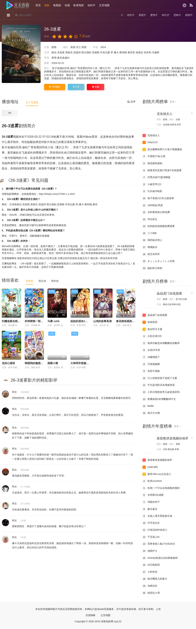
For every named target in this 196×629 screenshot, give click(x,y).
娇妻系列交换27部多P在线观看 (162, 170)
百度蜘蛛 (90, 615)
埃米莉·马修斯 (151, 52)
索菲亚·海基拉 (135, 52)
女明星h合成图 (153, 495)
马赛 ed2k (53, 321)
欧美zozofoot (152, 481)
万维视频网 (151, 364)
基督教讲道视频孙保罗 (172, 438)
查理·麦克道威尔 (61, 57)
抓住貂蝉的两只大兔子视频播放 (162, 149)
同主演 (42, 281)
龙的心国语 (8, 363)
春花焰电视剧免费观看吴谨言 (133, 321)
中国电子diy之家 (154, 156)
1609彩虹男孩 (153, 205)
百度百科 (44, 214)
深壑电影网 (8, 194)
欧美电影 (79, 5)
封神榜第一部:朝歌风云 (38, 321)
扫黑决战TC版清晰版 (157, 177)
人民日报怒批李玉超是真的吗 (161, 392)
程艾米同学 (151, 254)
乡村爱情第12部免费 (156, 212)
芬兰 (78, 47)
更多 (173, 101)
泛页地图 (104, 5)
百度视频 (44, 235)
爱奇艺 (23, 235)
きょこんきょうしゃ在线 (159, 261)
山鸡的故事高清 (102, 321)
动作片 (92, 5)
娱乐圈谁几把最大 (155, 578)
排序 (131, 101)
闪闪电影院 (151, 565)
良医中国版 (151, 371)
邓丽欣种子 (151, 502)
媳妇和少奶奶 (152, 268)
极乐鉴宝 (150, 509)
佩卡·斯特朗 (120, 52)
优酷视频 (35, 235)
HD (9, 113)
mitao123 (150, 142)
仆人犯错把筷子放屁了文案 (160, 378)
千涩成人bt (151, 537)
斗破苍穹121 (152, 184)
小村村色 (150, 572)
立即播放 (54, 87)
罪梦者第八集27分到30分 (159, 544)
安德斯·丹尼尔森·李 (102, 52)
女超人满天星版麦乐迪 (157, 516)
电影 (47, 5)
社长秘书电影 (152, 191)
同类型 (29, 281)
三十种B (149, 233)
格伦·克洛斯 (58, 52)
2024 (103, 47)
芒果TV (13, 235)
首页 (38, 5)
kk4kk (148, 406)
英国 (84, 47)
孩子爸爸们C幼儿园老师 (158, 198)
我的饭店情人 (152, 240)
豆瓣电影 (7, 263)
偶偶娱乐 (150, 247)
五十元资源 (32, 102)
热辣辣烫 (150, 322)
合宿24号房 (151, 350)
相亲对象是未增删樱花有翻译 (161, 343)
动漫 (67, 5)
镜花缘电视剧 (152, 163)
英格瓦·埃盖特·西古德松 (78, 52)
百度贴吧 (7, 225)
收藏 (95, 87)
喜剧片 (142, 15)
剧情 (54, 47)
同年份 (55, 281)
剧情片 (188, 15)
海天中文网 (151, 413)
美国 (72, 47)
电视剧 (57, 5)
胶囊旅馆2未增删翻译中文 (159, 399)
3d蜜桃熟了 (151, 357)
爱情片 (154, 15)
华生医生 (150, 219)
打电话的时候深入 (155, 530)
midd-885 (150, 467)
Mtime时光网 (9, 246)
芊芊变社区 (151, 523)
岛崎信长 (150, 586)
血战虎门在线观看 (169, 293)
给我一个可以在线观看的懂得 (161, 488)
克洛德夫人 (165, 114)
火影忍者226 (152, 336)
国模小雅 (52, 363)
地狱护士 (150, 551)
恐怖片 (177, 15)
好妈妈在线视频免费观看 (159, 226)
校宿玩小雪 (151, 593)
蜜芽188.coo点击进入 (157, 474)
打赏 (76, 87)
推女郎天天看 (152, 329)
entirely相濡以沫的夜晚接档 (160, 558)
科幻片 (165, 15)
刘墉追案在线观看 (12, 321)
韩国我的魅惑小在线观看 (39, 363)
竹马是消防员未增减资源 (159, 385)
